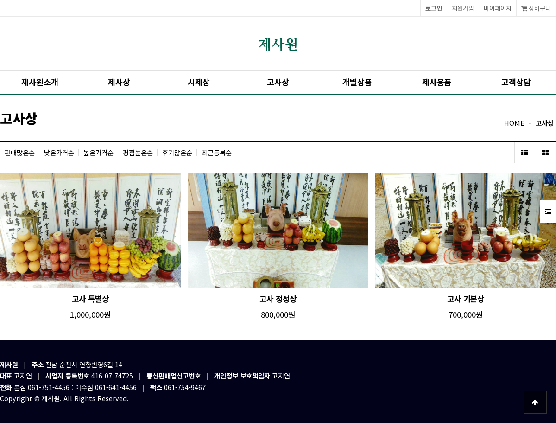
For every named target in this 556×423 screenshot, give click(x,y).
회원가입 (463, 8)
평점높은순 (138, 152)
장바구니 (536, 8)
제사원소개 (39, 82)
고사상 (278, 82)
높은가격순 (98, 152)
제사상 (119, 82)
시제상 (199, 82)
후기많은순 (177, 152)
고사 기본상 (465, 298)
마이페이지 (498, 8)
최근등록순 (217, 152)
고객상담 (516, 82)
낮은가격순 (59, 152)
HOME (514, 123)
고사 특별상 (90, 298)
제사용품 (437, 82)
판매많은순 (20, 152)
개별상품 (357, 82)
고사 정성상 (278, 298)
